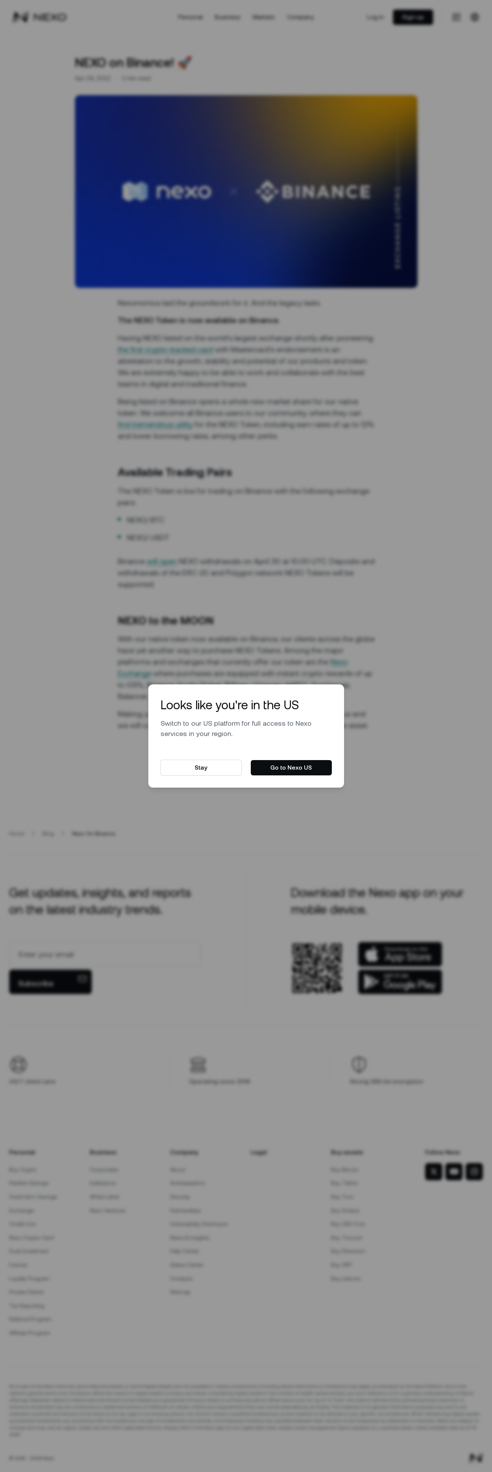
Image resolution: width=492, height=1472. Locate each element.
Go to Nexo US (291, 767)
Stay (201, 767)
